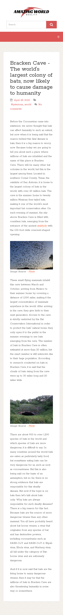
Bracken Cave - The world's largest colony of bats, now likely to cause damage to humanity (31, 78)
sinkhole (42, 225)
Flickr (32, 271)
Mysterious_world (21, 104)
